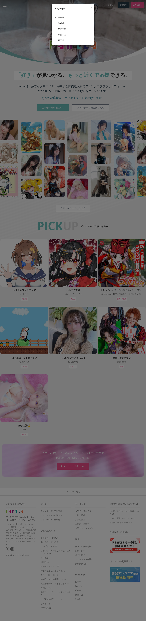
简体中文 (62, 29)
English (61, 23)
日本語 (61, 17)
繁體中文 (62, 34)
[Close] (91, 7)
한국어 (61, 40)
